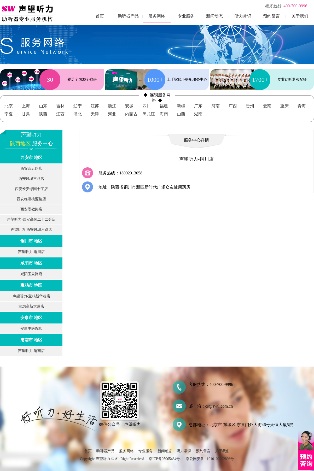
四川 (146, 106)
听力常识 (243, 16)
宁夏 (8, 114)
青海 (302, 106)
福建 (164, 106)
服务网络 (156, 16)
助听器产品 (128, 16)
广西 (233, 106)
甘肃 (26, 114)
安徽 (129, 106)
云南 (267, 106)
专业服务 (186, 16)
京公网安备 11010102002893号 (210, 459)
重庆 (284, 106)
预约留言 (271, 16)
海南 (164, 114)
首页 (100, 16)
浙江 (112, 106)
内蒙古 (131, 114)
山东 (43, 106)
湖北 (77, 114)
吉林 (60, 106)
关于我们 (300, 16)
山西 (181, 114)
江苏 (95, 106)
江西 (60, 114)
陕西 (43, 114)
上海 (26, 106)
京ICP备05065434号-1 (166, 459)
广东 (198, 106)
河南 (215, 106)
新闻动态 (214, 16)
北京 (8, 106)
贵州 (250, 106)
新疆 (181, 106)
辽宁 (77, 106)
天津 (95, 114)
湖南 (198, 114)
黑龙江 (148, 114)
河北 (112, 114)
